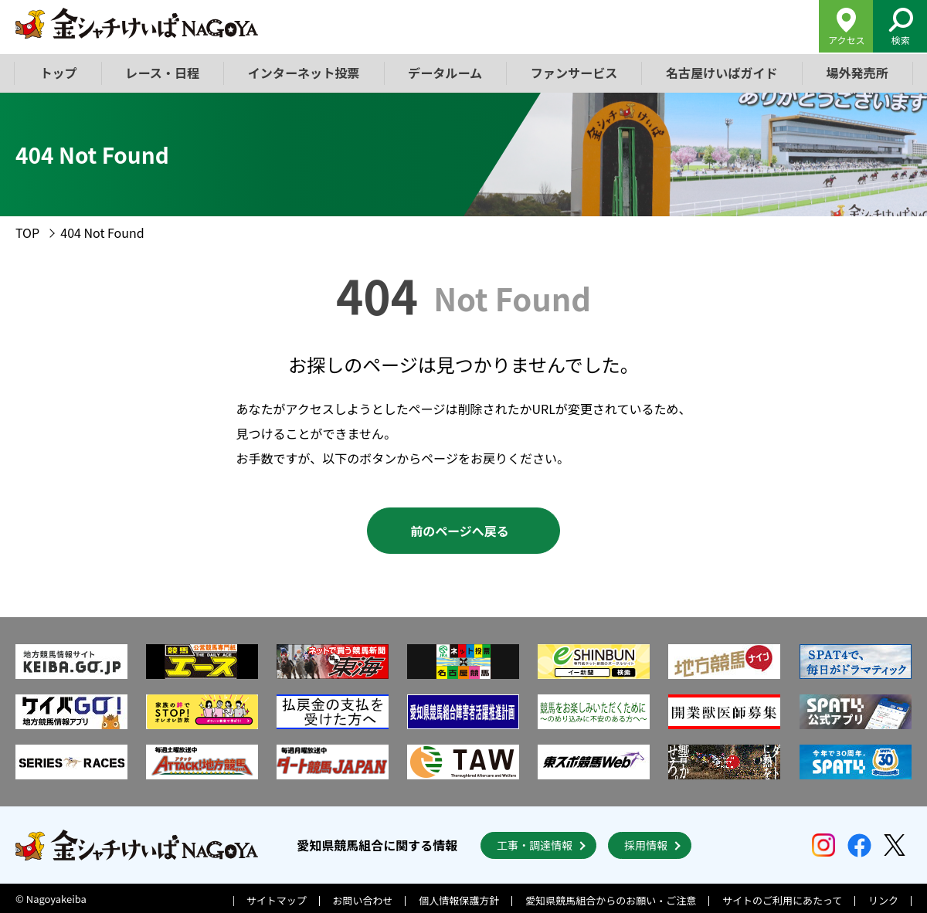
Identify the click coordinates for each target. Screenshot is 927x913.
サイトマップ (276, 898)
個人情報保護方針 (459, 898)
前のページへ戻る (459, 530)
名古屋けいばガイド (720, 72)
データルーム (445, 72)
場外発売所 (856, 72)
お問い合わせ (363, 898)
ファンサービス (573, 72)
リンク (883, 898)
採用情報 (645, 843)
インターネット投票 (303, 72)
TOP (27, 232)
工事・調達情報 (534, 843)
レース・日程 (162, 72)
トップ (58, 72)
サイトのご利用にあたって (782, 898)
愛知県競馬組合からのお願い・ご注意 (610, 898)
